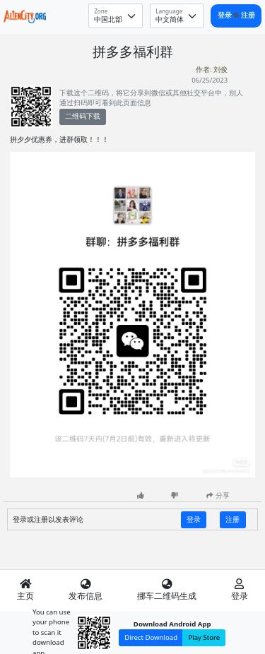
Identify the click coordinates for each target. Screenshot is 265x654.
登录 (226, 15)
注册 (248, 15)
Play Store (204, 637)
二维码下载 (82, 116)
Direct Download (150, 637)
